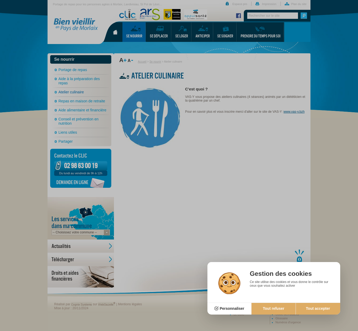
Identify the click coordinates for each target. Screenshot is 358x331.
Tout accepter (318, 308)
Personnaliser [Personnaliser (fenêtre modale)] (232, 308)
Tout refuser (273, 308)
